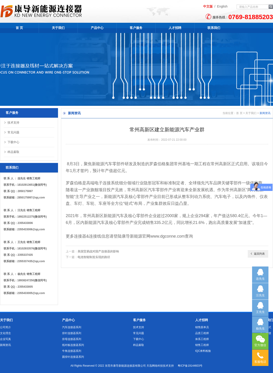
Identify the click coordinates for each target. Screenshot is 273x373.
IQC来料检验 (203, 351)
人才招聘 (175, 28)
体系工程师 (202, 339)
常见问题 (11, 132)
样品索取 (11, 152)
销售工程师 (202, 345)
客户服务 (136, 28)
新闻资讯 (5, 345)
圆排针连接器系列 (73, 356)
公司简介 (5, 327)
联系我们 (213, 28)
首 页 (19, 28)
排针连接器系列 (71, 333)
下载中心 (11, 142)
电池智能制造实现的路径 (94, 257)
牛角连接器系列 (71, 351)
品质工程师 (202, 333)
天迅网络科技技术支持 (160, 365)
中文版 (208, 6)
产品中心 (97, 28)
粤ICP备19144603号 (190, 365)
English (222, 6)
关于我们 (58, 28)
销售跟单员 (202, 327)
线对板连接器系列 (73, 345)
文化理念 (5, 333)
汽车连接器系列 (71, 327)
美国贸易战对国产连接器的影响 (98, 251)
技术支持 (11, 122)
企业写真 (5, 339)
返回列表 (257, 253)
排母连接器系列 (71, 339)
